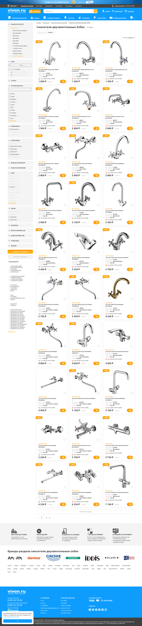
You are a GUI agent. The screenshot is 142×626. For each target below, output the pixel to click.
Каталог (39, 22)
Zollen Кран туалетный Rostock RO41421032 (117, 70)
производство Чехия (17, 312)
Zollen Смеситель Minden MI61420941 (47, 450)
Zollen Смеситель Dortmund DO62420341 (82, 307)
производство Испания (17, 320)
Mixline (58, 574)
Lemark (42, 574)
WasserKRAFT (33, 577)
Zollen (51, 577)
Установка (59, 6)
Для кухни (16, 35)
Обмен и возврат (66, 605)
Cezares (34, 571)
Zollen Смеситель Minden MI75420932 (114, 213)
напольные (14, 289)
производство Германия (18, 311)
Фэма (65, 577)
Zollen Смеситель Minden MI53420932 (81, 260)
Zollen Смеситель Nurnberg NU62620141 (48, 497)
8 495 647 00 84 (16, 600)
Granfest (97, 571)
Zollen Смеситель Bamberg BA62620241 (48, 355)
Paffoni (73, 574)
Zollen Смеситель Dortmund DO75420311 (48, 70)
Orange (65, 574)
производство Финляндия (19, 324)
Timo (9, 577)
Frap (82, 571)
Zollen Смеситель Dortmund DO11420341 (82, 165)
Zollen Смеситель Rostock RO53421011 (48, 260)
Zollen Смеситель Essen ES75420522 (47, 213)
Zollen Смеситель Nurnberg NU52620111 (82, 355)
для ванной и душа (16, 266)
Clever (43, 571)
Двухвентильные (18, 56)
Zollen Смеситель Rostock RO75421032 (82, 118)
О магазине (68, 6)
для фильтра (14, 272)
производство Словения (18, 321)
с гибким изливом (16, 277)
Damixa (56, 571)
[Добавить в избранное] (64, 64)
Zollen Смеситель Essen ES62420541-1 (80, 402)
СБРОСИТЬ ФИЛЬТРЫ (20, 257)
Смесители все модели (20, 30)
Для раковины (17, 33)
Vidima (16, 577)
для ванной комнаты (17, 267)
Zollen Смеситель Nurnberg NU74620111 (115, 402)
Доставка (39, 6)
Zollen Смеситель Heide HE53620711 (114, 355)
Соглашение (44, 605)
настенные (14, 285)
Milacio (50, 574)
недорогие (14, 304)
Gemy (89, 571)
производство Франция (18, 327)
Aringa (17, 571)
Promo (88, 574)
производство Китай (17, 314)
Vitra (24, 577)
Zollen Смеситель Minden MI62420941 (47, 402)
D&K (49, 571)
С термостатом (17, 48)
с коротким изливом (17, 279)
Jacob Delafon (25, 574)
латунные (13, 296)
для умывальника (16, 270)
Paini (81, 574)
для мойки (14, 269)
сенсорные (14, 288)
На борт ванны (17, 51)
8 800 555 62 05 (16, 605)
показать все (12, 120)
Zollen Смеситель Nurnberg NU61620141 (82, 497)
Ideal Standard (12, 574)
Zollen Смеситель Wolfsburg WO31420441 (49, 165)
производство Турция (17, 325)
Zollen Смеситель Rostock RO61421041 (82, 450)
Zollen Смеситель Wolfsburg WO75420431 (49, 118)
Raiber (96, 574)
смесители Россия (16, 309)
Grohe (105, 571)
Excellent (65, 571)
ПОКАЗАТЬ (20, 252)
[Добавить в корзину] (63, 82)
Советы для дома (66, 610)
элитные (13, 305)
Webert (43, 577)
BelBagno (26, 571)
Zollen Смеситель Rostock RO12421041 (115, 118)
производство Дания (17, 323)
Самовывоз (49, 6)
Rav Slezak (104, 574)
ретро (12, 290)
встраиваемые (15, 286)
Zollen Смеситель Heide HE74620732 (114, 497)
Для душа (16, 40)
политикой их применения (11, 617)
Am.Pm (10, 571)
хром (12, 295)
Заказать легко (65, 608)
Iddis (122, 571)
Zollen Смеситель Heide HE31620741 (114, 450)
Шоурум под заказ (27, 6)
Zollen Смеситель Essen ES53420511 (114, 260)
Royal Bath (123, 574)
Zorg (58, 577)
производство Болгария (18, 317)
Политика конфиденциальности (50, 608)
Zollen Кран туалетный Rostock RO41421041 (83, 70)
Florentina (74, 571)
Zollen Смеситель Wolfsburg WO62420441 (49, 307)
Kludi (34, 574)
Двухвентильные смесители (60, 22)
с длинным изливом (17, 280)
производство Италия (17, 315)
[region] (20, 106)
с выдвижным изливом (17, 276)
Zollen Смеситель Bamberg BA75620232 (115, 165)
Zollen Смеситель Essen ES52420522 (80, 213)
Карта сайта (44, 610)
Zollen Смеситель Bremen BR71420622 (114, 307)
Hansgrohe (113, 571)
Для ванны (16, 38)
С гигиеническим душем (20, 46)
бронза (13, 299)
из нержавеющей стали (18, 298)
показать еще (85, 517)
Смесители (14, 28)
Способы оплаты (66, 613)
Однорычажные (17, 53)
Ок (17, 621)
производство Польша (17, 318)
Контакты (79, 6)
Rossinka (114, 574)
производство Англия (17, 328)
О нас (42, 600)
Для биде (15, 43)
